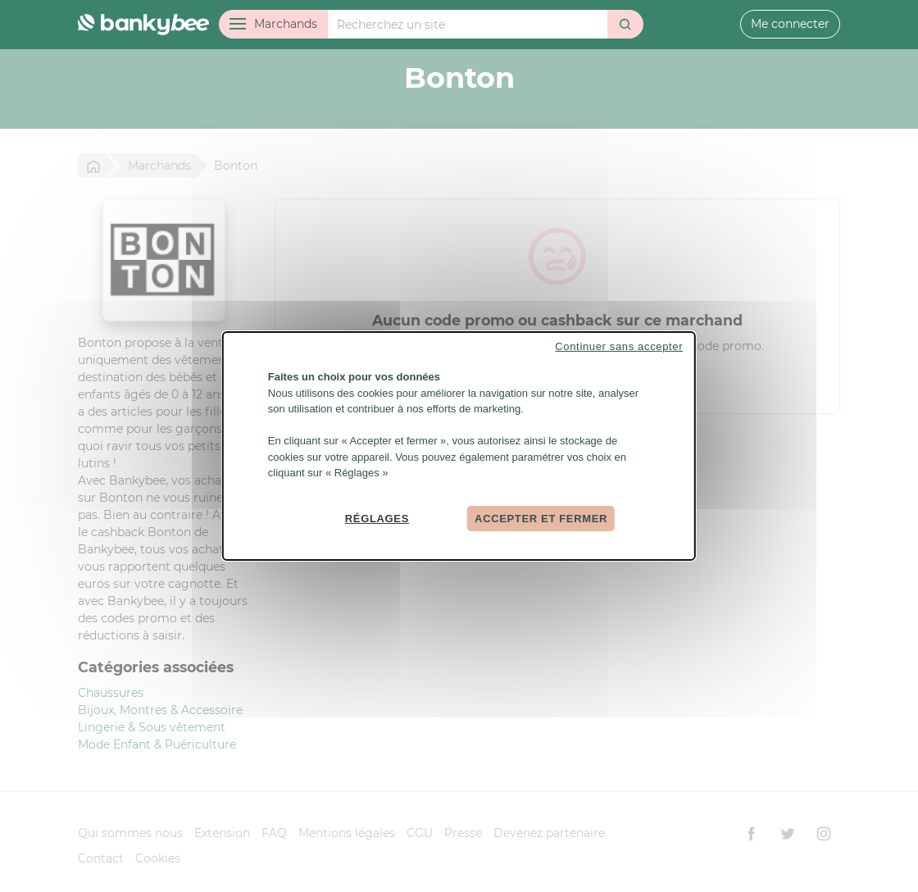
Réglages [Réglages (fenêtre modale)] (377, 518)
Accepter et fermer (541, 518)
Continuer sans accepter (619, 346)
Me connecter (790, 23)
